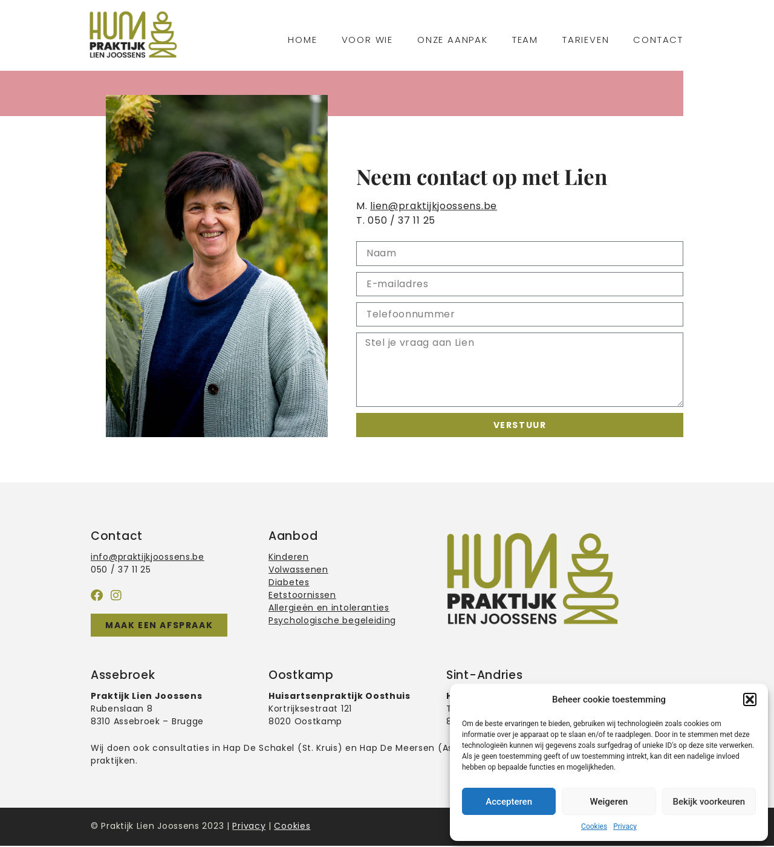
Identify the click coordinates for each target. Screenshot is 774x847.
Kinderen (288, 557)
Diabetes (289, 583)
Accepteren (509, 801)
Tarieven (585, 39)
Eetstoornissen (302, 595)
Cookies (594, 826)
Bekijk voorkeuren (708, 801)
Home (302, 39)
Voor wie (367, 39)
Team (525, 39)
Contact (658, 39)
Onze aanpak (452, 39)
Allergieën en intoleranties (328, 608)
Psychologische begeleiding (332, 621)
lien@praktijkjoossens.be (433, 206)
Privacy (625, 826)
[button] (750, 699)
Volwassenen (298, 570)
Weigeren (609, 801)
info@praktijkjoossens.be (147, 557)
